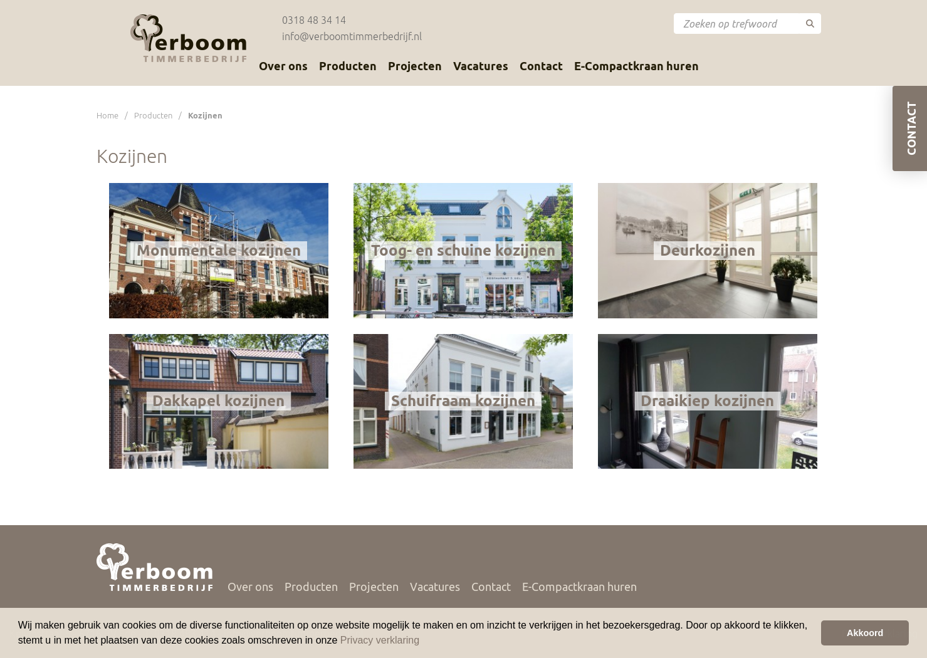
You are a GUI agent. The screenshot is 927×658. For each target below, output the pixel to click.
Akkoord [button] (865, 633)
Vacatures (480, 66)
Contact (541, 66)
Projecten (415, 66)
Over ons (283, 66)
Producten (348, 66)
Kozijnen (205, 115)
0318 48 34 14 (314, 20)
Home (107, 115)
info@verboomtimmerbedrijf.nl (352, 36)
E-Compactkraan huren (636, 66)
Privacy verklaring (379, 640)
